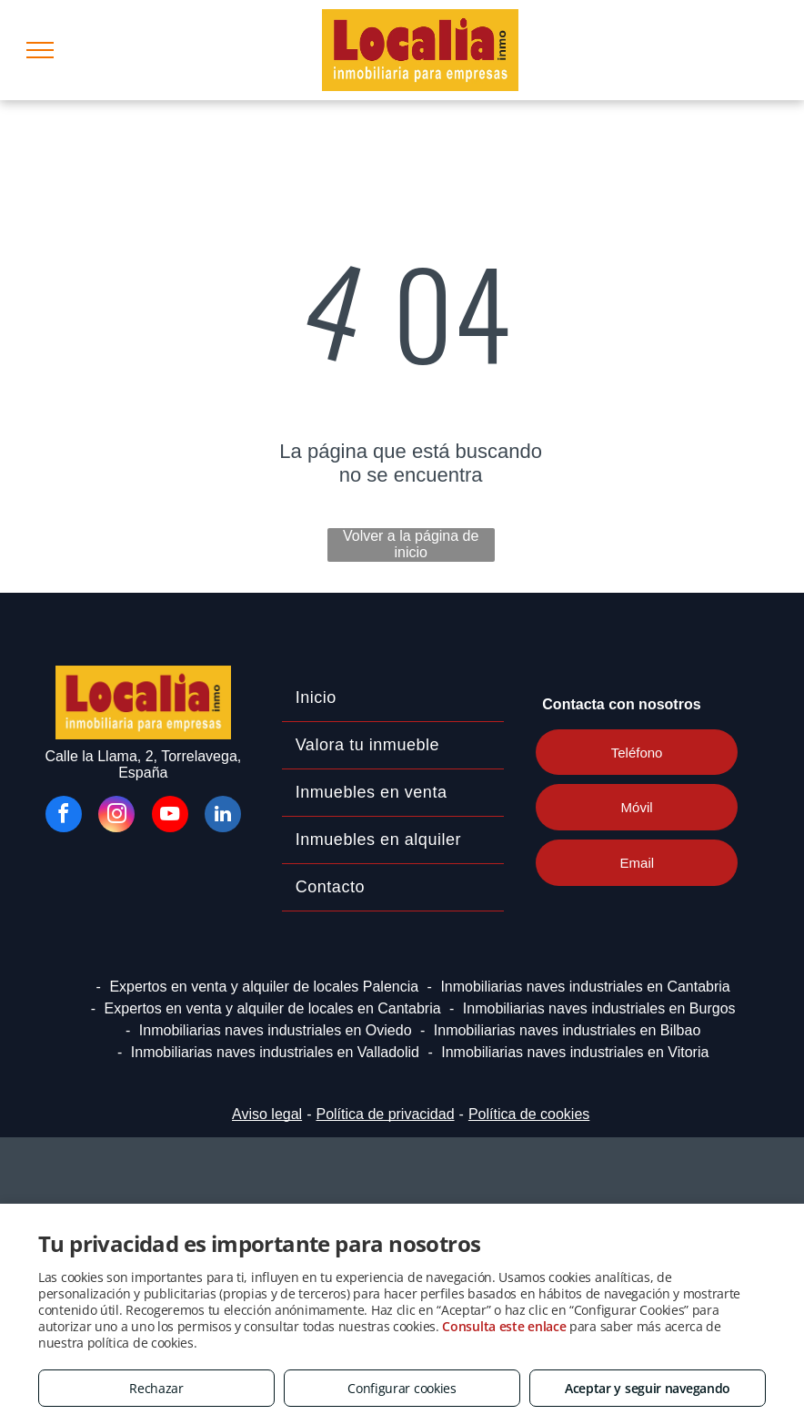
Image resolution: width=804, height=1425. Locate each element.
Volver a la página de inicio (410, 544)
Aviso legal (267, 1114)
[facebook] (63, 816)
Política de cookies (528, 1114)
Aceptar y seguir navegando (647, 1388)
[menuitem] (393, 698)
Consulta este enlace (504, 1326)
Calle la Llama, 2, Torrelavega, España (143, 764)
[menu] (40, 50)
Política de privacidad (385, 1114)
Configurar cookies (402, 1388)
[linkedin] (223, 816)
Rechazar (156, 1388)
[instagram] (116, 816)
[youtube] (170, 816)
